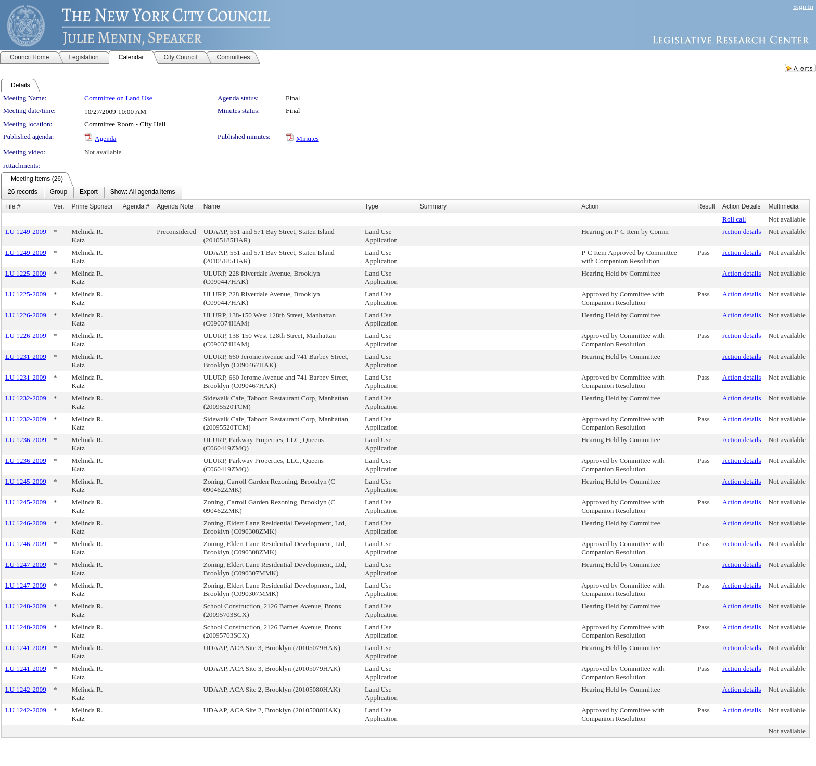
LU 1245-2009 (25, 481)
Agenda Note (175, 206)
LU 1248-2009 (25, 606)
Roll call (734, 219)
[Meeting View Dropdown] (143, 192)
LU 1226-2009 (25, 315)
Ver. (59, 206)
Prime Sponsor (92, 206)
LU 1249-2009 (25, 232)
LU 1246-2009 (25, 523)
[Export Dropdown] (88, 192)
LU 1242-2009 (25, 689)
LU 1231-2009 (25, 356)
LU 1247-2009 (25, 564)
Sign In (803, 6)
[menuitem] (23, 192)
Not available (102, 152)
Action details (741, 232)
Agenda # (136, 206)
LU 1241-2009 (25, 648)
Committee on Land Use (118, 98)
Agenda (105, 138)
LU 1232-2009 (25, 398)
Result (706, 206)
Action (589, 206)
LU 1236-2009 (25, 440)
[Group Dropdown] (58, 192)
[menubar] (91, 192)
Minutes (307, 138)
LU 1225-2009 (25, 273)
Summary (433, 206)
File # (12, 206)
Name (211, 206)
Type (371, 206)
